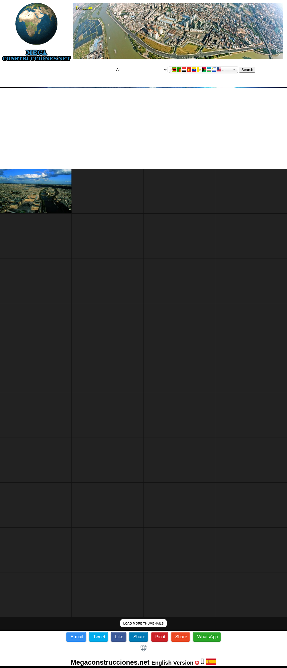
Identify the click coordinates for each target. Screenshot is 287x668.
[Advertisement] (143, 128)
